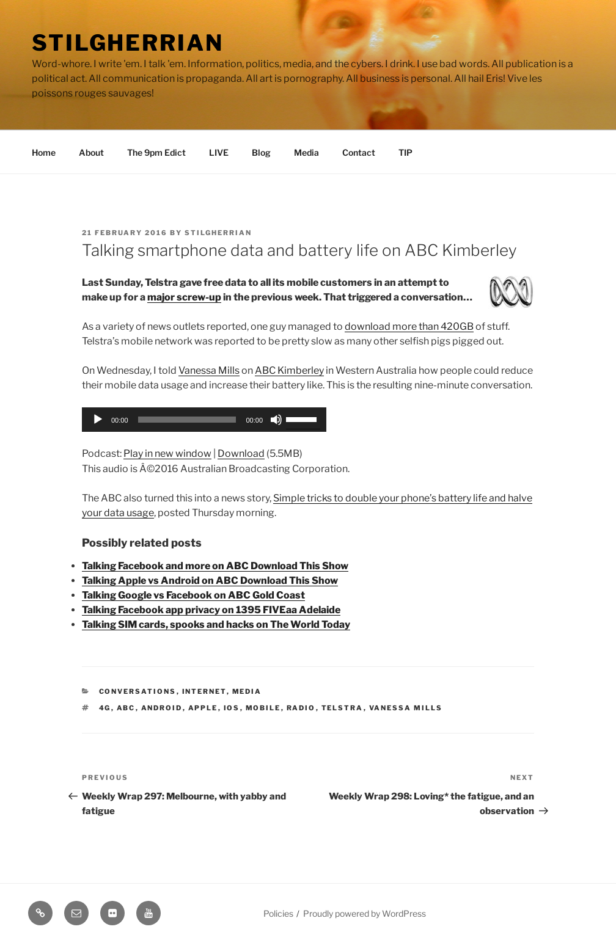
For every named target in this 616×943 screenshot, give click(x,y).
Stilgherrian (128, 42)
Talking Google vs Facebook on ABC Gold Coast (193, 595)
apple (203, 708)
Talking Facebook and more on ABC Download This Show (215, 566)
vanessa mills (406, 708)
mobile (263, 708)
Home (44, 152)
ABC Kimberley (289, 370)
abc (126, 708)
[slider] (187, 420)
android (162, 708)
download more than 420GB (409, 326)
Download (241, 453)
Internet (204, 691)
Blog (261, 152)
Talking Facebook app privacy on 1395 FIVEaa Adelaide (211, 610)
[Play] (98, 419)
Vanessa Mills (209, 370)
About (91, 152)
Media (306, 152)
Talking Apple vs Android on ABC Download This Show (210, 580)
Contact (358, 152)
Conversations (138, 691)
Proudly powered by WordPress (364, 913)
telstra (342, 708)
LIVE (219, 152)
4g (105, 708)
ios (232, 708)
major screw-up (184, 297)
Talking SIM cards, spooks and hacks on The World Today (216, 624)
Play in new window (167, 453)
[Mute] (276, 419)
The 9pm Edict (156, 152)
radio (301, 708)
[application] (204, 419)
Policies (278, 913)
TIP (405, 152)
